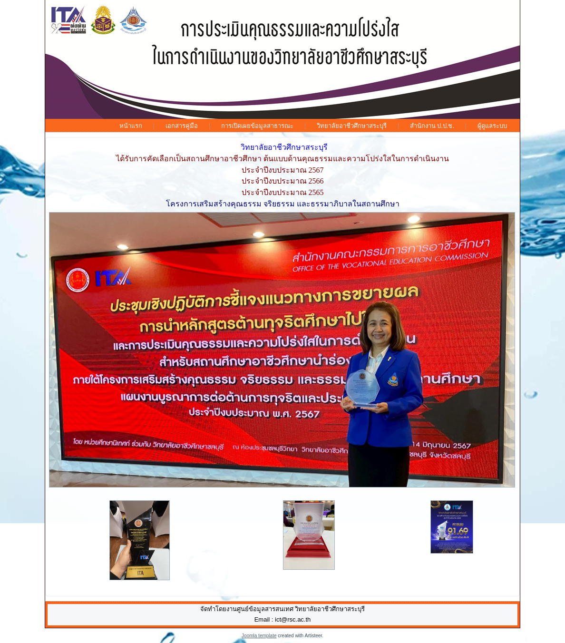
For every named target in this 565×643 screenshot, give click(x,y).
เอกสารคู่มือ (182, 125)
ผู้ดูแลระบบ (492, 125)
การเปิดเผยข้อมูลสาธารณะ (257, 125)
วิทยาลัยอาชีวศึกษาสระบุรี (352, 125)
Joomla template (259, 635)
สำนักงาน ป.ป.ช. (432, 125)
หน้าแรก (130, 125)
